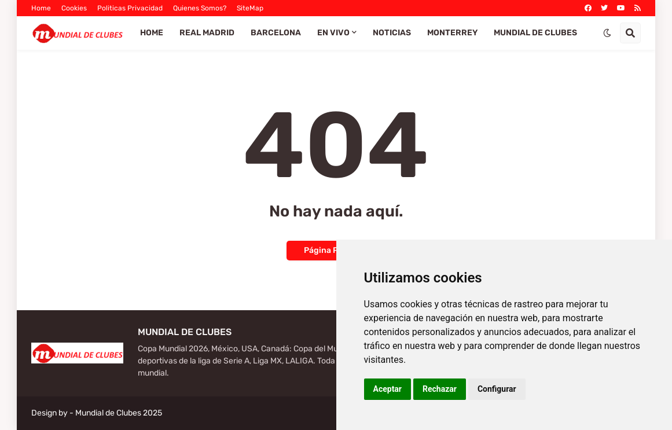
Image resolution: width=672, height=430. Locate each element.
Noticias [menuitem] (392, 33)
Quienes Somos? (199, 8)
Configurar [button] (497, 389)
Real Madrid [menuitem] (206, 33)
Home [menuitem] (151, 33)
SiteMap (250, 8)
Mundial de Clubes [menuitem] (535, 33)
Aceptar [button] (387, 389)
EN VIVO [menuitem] (333, 33)
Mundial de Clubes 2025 (118, 413)
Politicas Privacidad (130, 8)
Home (41, 8)
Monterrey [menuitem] (452, 33)
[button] (607, 33)
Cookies (74, 8)
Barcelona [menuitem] (276, 33)
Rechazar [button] (440, 389)
